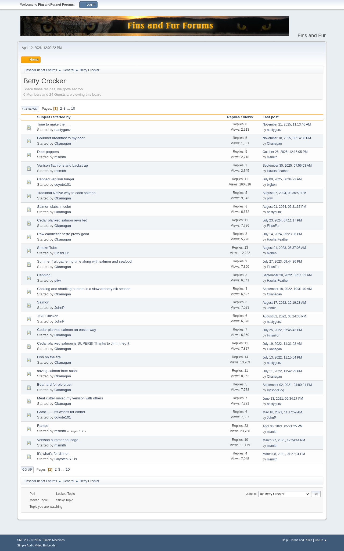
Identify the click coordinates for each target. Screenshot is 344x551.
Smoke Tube (47, 248)
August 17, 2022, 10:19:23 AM (284, 303)
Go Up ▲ (321, 540)
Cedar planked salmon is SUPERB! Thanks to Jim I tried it (83, 343)
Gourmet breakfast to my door (61, 138)
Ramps (42, 426)
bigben (272, 185)
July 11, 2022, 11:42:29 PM (282, 371)
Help (285, 540)
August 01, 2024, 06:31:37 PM (284, 207)
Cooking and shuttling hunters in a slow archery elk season (83, 289)
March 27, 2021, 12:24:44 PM (284, 440)
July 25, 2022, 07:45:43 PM (282, 330)
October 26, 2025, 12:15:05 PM (285, 152)
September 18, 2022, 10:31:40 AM (287, 289)
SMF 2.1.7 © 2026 (29, 540)
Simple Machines (53, 540)
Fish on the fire (49, 357)
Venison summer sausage (57, 440)
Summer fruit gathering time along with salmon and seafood (84, 261)
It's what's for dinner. (53, 454)
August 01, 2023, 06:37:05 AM (284, 248)
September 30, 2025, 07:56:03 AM (287, 165)
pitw (270, 198)
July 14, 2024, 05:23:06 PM (282, 234)
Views (248, 117)
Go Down (29, 108)
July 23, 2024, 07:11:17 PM (282, 220)
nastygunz (62, 130)
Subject (43, 117)
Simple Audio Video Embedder (36, 545)
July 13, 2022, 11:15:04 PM (282, 357)
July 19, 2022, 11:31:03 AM (282, 344)
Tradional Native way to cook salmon (66, 193)
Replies (233, 117)
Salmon (43, 302)
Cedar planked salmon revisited (62, 220)
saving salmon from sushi (57, 371)
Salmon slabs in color (54, 207)
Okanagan (62, 143)
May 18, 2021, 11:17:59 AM (282, 412)
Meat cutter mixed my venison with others (70, 398)
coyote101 (62, 185)
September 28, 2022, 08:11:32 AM (287, 275)
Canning (44, 275)
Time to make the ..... (54, 124)
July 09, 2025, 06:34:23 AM (282, 179)
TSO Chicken (47, 316)
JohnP (59, 308)
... (69, 108)
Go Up (27, 469)
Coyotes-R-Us (65, 459)
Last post (273, 117)
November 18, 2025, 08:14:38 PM (287, 138)
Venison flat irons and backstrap (62, 165)
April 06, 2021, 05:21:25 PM (283, 426)
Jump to (251, 493)
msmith (60, 157)
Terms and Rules (301, 540)
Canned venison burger (55, 179)
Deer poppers (48, 152)
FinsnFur (273, 226)
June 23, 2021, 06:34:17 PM (283, 398)
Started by (61, 117)
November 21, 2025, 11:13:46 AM (287, 124)
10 (73, 108)
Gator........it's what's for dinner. (61, 412)
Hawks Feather (278, 171)
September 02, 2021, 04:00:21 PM (287, 385)
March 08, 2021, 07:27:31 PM (284, 454)
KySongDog (275, 390)
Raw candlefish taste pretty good (63, 234)
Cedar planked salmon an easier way (66, 330)
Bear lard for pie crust (54, 384)
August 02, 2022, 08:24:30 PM (284, 316)
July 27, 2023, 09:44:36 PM (282, 261)
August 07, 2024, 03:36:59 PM (284, 193)
